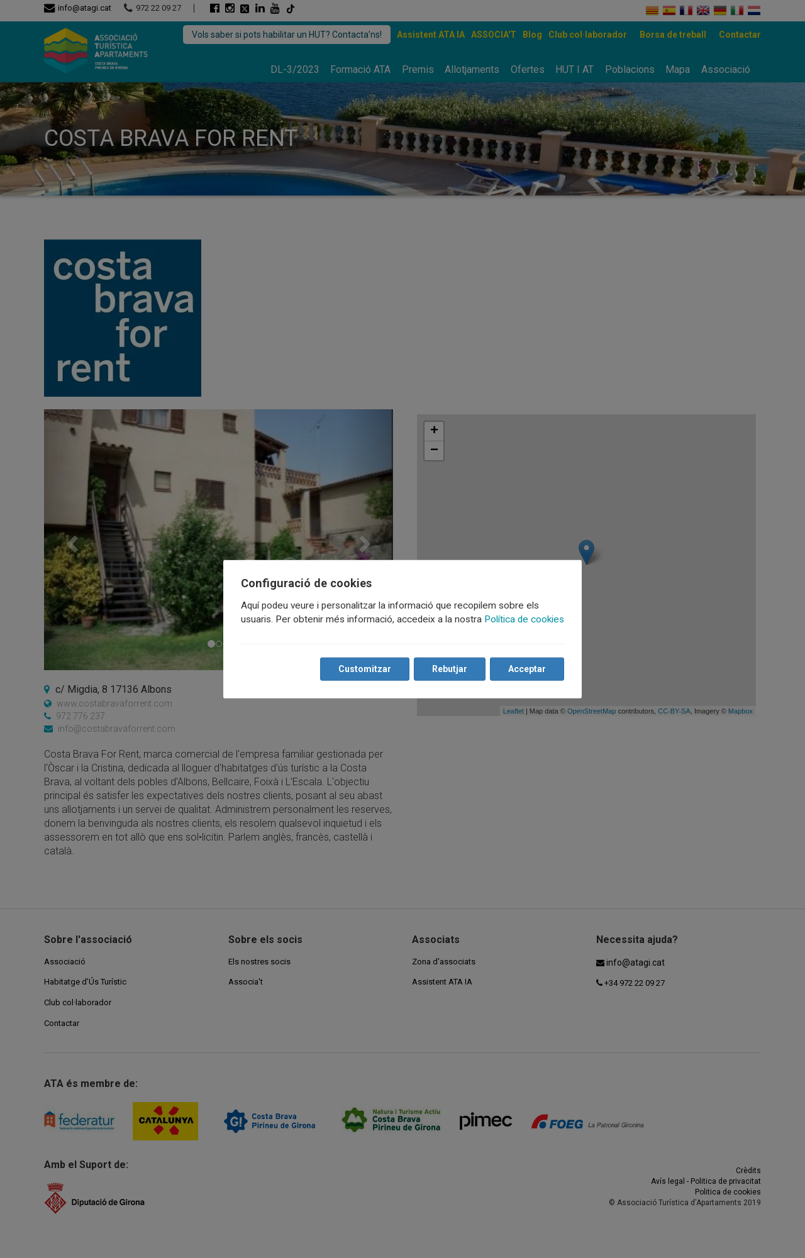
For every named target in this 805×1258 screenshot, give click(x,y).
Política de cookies (524, 619)
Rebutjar (449, 669)
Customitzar (364, 669)
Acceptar (527, 669)
